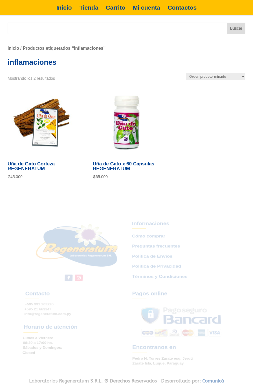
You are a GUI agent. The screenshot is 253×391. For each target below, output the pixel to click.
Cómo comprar (148, 244)
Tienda (88, 8)
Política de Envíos (152, 261)
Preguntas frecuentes (155, 252)
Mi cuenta (146, 8)
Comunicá (213, 381)
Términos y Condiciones (159, 278)
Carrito (115, 8)
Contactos (182, 8)
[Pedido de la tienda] (215, 76)
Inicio (64, 8)
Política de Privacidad (156, 269)
